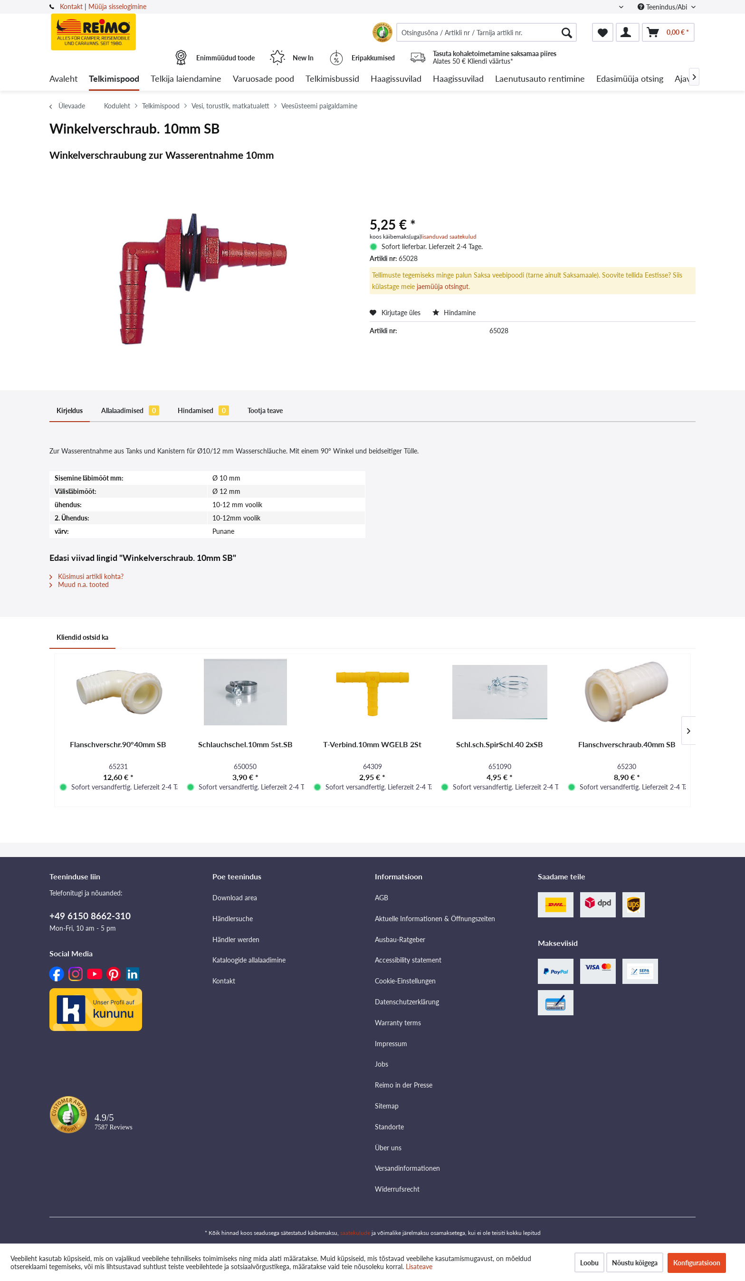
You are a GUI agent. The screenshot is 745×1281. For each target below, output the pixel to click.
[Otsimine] (567, 32)
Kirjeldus (70, 410)
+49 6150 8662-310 (90, 915)
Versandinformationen (407, 1168)
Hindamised (203, 410)
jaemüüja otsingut (442, 286)
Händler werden (235, 939)
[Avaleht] (63, 79)
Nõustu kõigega (635, 1263)
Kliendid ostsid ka (82, 637)
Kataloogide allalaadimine (249, 960)
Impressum (391, 1044)
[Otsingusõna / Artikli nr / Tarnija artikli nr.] (486, 32)
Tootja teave (265, 410)
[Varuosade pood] (263, 79)
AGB (381, 898)
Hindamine (454, 312)
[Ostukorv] (668, 32)
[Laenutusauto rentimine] (540, 79)
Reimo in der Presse (403, 1085)
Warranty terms (398, 1023)
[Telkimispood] (114, 79)
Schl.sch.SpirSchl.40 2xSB (499, 744)
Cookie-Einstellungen (405, 981)
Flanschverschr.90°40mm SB (118, 744)
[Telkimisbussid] (332, 79)
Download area (234, 898)
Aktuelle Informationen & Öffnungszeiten (435, 919)
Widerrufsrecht (397, 1189)
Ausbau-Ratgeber (400, 939)
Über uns (388, 1148)
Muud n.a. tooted (79, 584)
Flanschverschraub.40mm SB (627, 744)
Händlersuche (232, 919)
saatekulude (355, 1232)
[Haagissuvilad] (396, 79)
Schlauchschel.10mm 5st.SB (245, 744)
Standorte (389, 1127)
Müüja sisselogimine (117, 6)
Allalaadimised (130, 410)
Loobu (589, 1263)
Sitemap (387, 1106)
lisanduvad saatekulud (449, 236)
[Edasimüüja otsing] (629, 79)
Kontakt (71, 6)
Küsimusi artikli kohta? (86, 576)
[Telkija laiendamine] (186, 79)
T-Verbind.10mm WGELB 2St (372, 744)
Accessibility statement (408, 960)
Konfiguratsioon (696, 1263)
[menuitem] (486, 32)
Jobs (381, 1064)
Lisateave (419, 1266)
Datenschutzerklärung (407, 1002)
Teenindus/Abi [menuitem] (663, 7)
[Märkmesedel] (602, 32)
